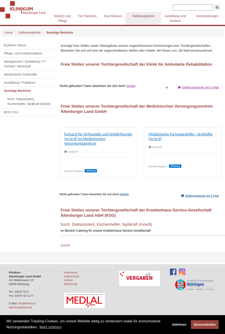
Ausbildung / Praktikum (19, 82)
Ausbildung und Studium (175, 18)
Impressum (71, 272)
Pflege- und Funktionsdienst (23, 53)
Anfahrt (68, 280)
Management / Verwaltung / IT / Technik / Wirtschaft (25, 64)
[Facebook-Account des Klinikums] (173, 271)
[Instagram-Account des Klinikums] (182, 271)
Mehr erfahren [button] (51, 327)
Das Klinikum (113, 16)
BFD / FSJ (11, 112)
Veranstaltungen (207, 16)
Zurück (65, 245)
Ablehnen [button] (179, 324)
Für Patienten (87, 16)
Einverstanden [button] (205, 324)
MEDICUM (70, 284)
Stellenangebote (143, 16)
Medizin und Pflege (62, 18)
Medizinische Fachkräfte (20, 74)
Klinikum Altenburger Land (25, 10)
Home (9, 32)
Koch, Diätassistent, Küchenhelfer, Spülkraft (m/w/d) (28, 101)
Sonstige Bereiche (17, 90)
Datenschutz (71, 276)
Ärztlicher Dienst (15, 45)
